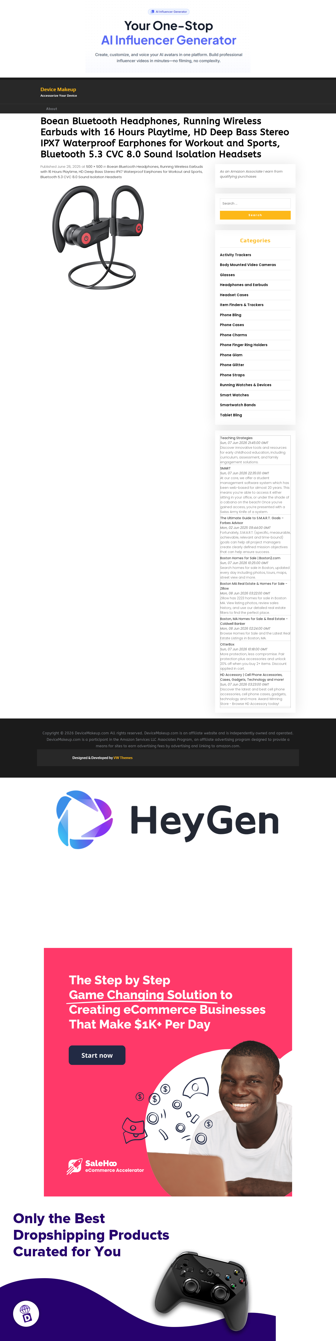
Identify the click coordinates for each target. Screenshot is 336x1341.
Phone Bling (230, 315)
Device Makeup (58, 89)
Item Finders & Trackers (242, 304)
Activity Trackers (235, 254)
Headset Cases (234, 295)
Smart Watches (234, 395)
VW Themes (123, 758)
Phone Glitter (232, 364)
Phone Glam (231, 355)
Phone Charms (233, 335)
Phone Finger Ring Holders (244, 344)
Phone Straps (232, 375)
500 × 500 (94, 166)
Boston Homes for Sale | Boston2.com (250, 558)
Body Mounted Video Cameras (248, 264)
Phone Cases (232, 324)
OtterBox (227, 644)
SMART (225, 468)
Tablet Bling (231, 415)
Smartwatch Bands (238, 405)
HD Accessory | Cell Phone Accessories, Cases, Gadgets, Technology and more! (252, 677)
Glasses (227, 274)
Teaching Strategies (236, 438)
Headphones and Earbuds (244, 284)
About (51, 109)
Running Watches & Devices (245, 384)
